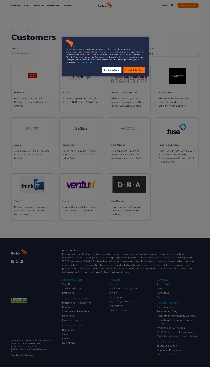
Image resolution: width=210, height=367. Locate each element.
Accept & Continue (134, 70)
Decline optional (112, 70)
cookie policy (87, 62)
